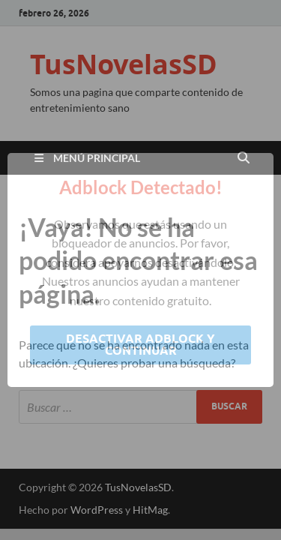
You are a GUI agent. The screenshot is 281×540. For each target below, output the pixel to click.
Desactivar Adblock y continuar (140, 345)
